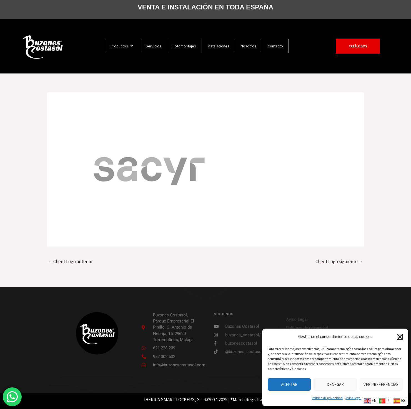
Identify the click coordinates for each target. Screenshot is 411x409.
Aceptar (289, 384)
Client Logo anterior (70, 261)
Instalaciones (218, 46)
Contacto (275, 46)
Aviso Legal (353, 398)
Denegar (335, 384)
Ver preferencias (381, 384)
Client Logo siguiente (339, 261)
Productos (122, 46)
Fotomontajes (184, 46)
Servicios (153, 46)
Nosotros (248, 46)
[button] (400, 337)
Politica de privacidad (327, 398)
